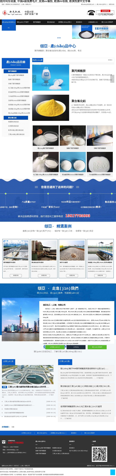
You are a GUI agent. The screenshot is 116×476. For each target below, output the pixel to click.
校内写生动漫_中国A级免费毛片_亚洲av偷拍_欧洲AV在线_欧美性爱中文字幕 (22, 472)
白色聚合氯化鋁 (13, 126)
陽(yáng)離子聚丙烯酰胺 (16, 75)
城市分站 (111, 4)
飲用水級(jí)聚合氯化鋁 (16, 130)
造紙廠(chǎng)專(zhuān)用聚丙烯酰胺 (17, 104)
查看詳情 (15, 275)
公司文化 (76, 347)
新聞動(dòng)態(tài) (58, 433)
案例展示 (79, 22)
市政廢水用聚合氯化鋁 (30, 409)
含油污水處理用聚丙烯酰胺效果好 (30, 413)
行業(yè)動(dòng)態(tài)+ (65, 365)
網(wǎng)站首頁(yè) (87, 4)
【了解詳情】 (100, 378)
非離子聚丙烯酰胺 (14, 83)
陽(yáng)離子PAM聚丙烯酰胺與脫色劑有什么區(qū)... (84, 369)
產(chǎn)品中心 (102, 4)
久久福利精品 (18, 474)
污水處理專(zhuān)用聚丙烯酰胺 (17, 96)
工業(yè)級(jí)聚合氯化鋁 (16, 134)
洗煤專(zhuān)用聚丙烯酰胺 (17, 100)
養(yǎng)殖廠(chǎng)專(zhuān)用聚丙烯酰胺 (17, 113)
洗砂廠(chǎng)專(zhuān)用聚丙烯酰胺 (17, 109)
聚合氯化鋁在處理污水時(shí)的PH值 (30, 416)
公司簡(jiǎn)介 (55, 347)
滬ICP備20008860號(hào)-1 (105, 465)
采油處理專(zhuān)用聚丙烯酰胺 (17, 92)
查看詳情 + (77, 93)
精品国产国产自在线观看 (35, 474)
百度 (13, 427)
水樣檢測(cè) (93, 22)
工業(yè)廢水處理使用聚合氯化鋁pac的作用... (28, 387)
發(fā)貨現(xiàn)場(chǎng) (78, 451)
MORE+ (110, 60)
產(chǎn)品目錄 (16, 63)
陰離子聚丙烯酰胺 (14, 79)
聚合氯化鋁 (51, 22)
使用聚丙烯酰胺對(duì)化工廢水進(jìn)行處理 (81, 406)
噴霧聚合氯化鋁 (13, 122)
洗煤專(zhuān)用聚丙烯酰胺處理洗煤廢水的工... (30, 405)
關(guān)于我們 (23, 22)
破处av (25, 474)
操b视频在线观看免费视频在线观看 (53, 474)
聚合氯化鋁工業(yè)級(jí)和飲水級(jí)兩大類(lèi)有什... (86, 386)
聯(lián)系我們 (107, 22)
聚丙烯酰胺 (37, 22)
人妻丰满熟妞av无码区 (6, 474)
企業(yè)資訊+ (8, 363)
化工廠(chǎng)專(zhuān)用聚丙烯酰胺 (17, 88)
